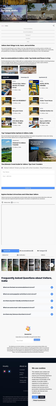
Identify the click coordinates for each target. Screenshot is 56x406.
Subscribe (37, 339)
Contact (22, 370)
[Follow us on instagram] (4, 371)
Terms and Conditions (23, 381)
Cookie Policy (24, 377)
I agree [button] (35, 397)
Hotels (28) (6, 77)
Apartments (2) (43, 77)
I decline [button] (42, 397)
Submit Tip (28, 188)
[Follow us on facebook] (9, 371)
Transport (28, 35)
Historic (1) (6, 251)
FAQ (28, 41)
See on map (15, 202)
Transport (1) (42, 251)
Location (28, 38)
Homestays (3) (25, 77)
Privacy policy (22, 373)
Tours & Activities (28, 28)
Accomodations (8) (26, 251)
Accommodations (28, 32)
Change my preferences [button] (39, 400)
